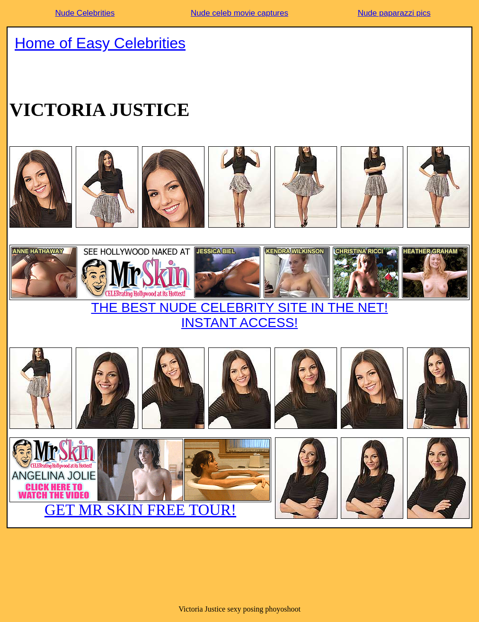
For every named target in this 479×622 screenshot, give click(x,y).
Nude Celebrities (85, 13)
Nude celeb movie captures (239, 13)
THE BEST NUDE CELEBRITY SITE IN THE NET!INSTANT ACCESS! (239, 287)
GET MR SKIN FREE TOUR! (140, 477)
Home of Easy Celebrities (100, 43)
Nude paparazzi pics (394, 13)
